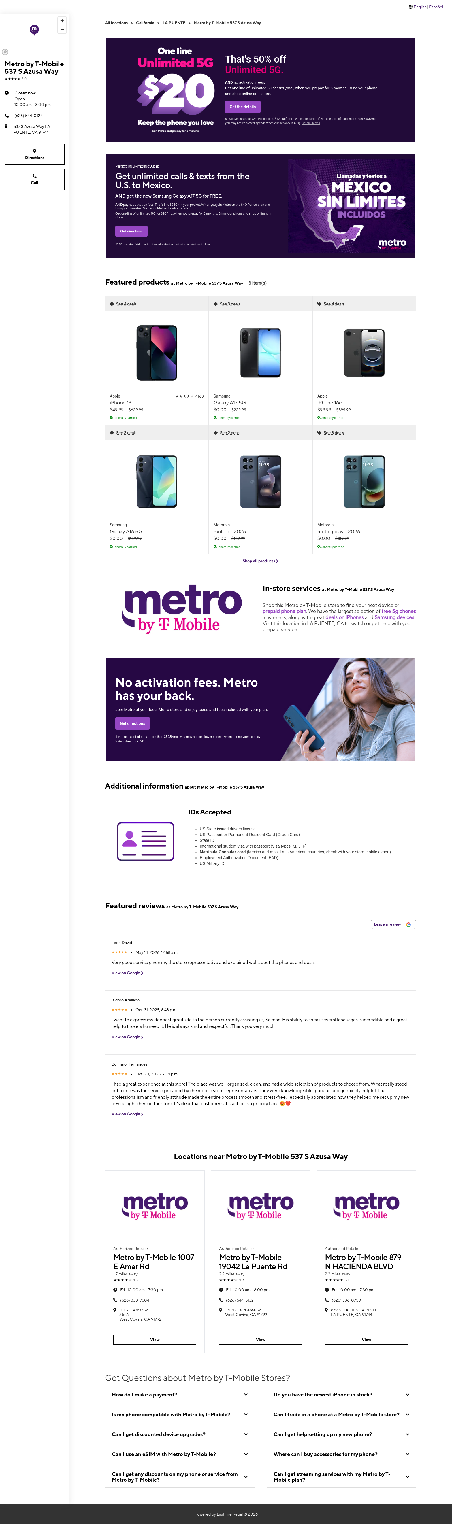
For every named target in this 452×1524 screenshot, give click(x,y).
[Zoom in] (62, 21)
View (155, 1339)
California (145, 22)
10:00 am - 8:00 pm (32, 98)
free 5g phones (399, 611)
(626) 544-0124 (24, 115)
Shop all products (260, 561)
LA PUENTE (174, 22)
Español (436, 7)
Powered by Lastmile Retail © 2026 (226, 1514)
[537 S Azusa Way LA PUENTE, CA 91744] (35, 129)
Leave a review (392, 924)
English (420, 7)
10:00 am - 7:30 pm (141, 1289)
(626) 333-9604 (134, 1300)
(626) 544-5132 (240, 1300)
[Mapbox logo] (5, 52)
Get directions (131, 231)
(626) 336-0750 (346, 1300)
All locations (116, 22)
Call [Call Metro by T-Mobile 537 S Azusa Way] (34, 179)
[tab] (180, 1394)
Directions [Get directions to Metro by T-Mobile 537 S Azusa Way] (34, 154)
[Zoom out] (62, 29)
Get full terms (311, 123)
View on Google (130, 973)
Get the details (243, 107)
